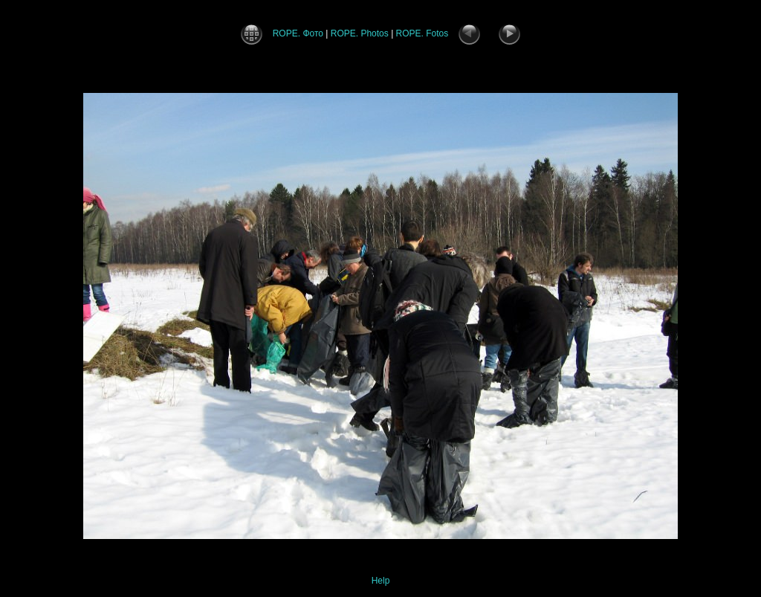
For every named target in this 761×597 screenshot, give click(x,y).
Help (381, 580)
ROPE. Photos (360, 33)
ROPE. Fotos (422, 33)
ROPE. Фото (298, 33)
